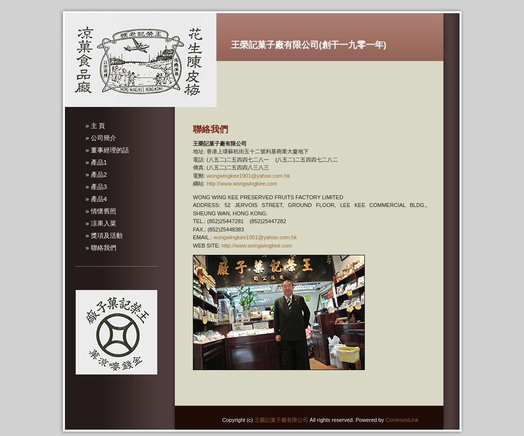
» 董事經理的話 (107, 150)
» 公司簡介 (100, 138)
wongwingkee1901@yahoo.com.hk (248, 176)
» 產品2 (96, 174)
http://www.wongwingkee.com (242, 184)
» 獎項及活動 (104, 235)
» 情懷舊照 (100, 211)
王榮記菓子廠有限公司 (281, 420)
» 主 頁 (95, 125)
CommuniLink (401, 420)
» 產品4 (96, 199)
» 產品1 (96, 162)
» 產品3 (96, 186)
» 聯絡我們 (100, 247)
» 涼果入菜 (100, 223)
